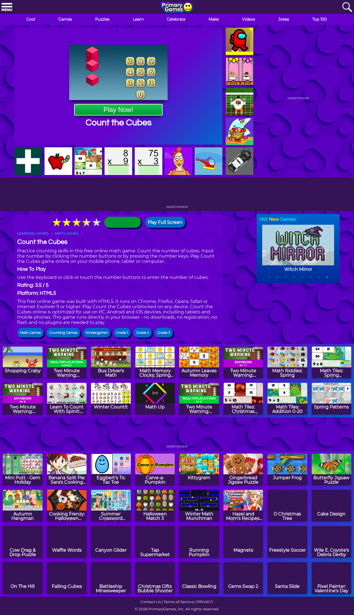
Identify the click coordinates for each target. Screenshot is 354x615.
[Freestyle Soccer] (287, 542)
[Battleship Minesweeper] (111, 578)
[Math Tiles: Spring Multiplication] (332, 362)
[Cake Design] (332, 506)
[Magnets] (243, 542)
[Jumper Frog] (287, 469)
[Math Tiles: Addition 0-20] (287, 399)
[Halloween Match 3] (155, 506)
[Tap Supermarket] (155, 542)
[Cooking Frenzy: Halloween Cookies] (67, 506)
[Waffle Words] (67, 542)
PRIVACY (204, 602)
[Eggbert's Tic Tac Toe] (111, 469)
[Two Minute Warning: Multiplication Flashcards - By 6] (199, 399)
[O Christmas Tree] (287, 506)
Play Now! (118, 109)
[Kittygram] (199, 469)
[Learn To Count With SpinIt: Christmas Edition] (67, 399)
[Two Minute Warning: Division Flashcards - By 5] (23, 399)
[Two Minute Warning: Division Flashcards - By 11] (243, 362)
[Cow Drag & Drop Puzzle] (23, 542)
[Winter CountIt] (111, 399)
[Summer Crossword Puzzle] (111, 506)
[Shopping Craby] (23, 362)
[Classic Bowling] (199, 578)
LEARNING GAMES (32, 233)
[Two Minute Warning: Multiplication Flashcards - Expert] (67, 362)
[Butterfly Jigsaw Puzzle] (332, 469)
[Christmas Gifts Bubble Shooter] (155, 578)
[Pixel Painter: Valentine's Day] (332, 578)
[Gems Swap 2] (243, 578)
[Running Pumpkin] (199, 542)
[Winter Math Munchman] (199, 506)
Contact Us (150, 602)
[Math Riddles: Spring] (287, 362)
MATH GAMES (66, 233)
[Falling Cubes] (67, 578)
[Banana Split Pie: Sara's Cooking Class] (67, 469)
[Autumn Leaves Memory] (199, 362)
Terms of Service (179, 602)
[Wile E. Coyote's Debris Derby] (332, 542)
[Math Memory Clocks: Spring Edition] (155, 362)
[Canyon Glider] (111, 542)
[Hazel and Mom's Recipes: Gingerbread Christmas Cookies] (243, 506)
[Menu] (7, 7)
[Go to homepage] (177, 7)
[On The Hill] (23, 578)
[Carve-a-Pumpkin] (155, 469)
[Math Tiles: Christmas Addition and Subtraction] (243, 399)
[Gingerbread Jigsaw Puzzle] (243, 469)
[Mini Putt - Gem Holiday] (23, 469)
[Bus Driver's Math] (111, 362)
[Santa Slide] (287, 578)
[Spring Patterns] (332, 399)
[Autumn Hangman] (23, 506)
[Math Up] (155, 399)
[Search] (347, 7)
